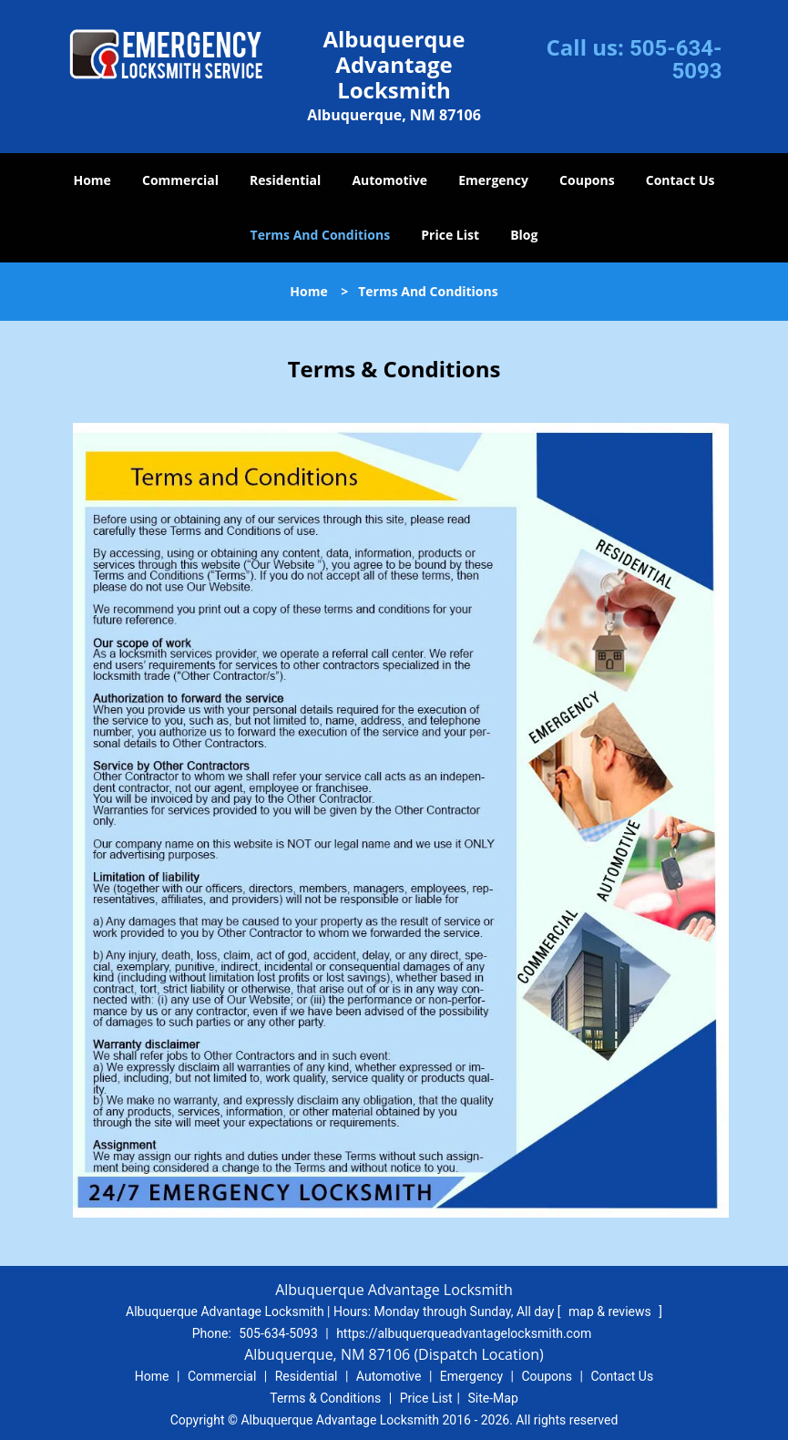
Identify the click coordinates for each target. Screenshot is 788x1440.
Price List (450, 234)
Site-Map (493, 1398)
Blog (523, 234)
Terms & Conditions (325, 1398)
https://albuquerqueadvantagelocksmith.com (463, 1333)
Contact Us (680, 180)
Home (91, 180)
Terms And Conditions (321, 234)
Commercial (180, 180)
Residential (285, 180)
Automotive (389, 180)
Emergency (493, 180)
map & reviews (611, 1311)
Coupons (586, 180)
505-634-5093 (675, 60)
